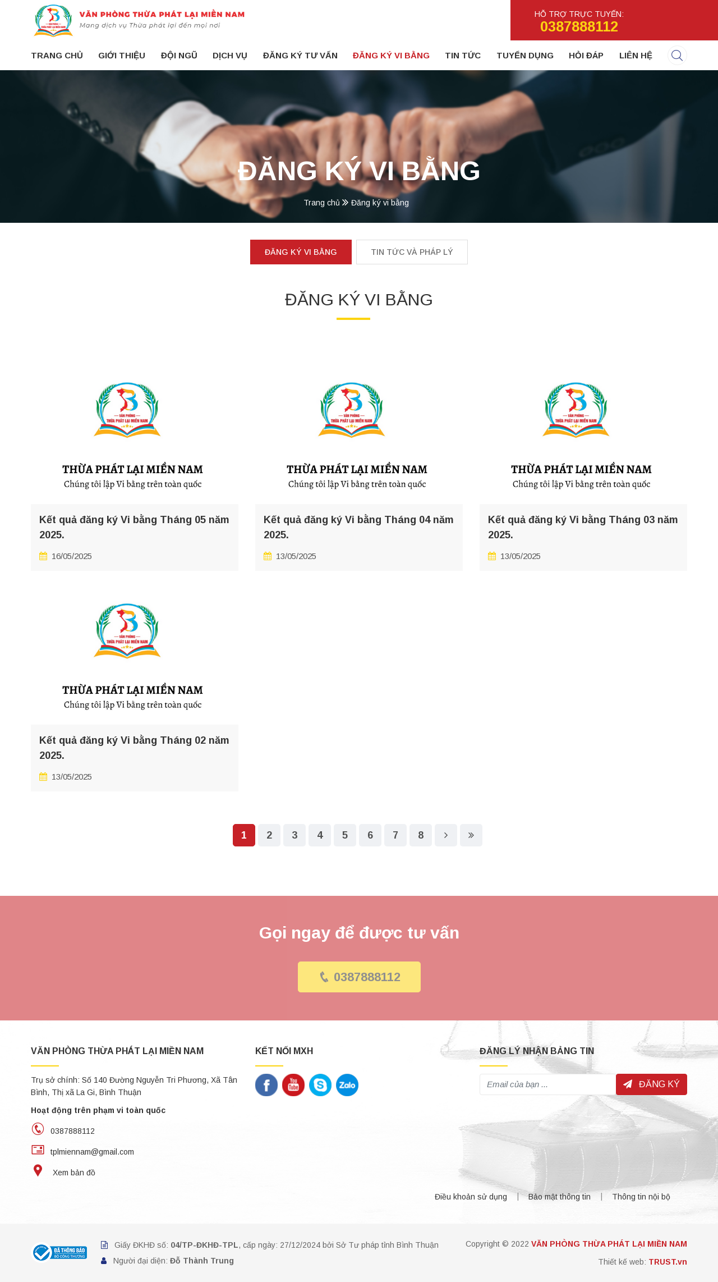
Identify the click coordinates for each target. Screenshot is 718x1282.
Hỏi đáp (586, 55)
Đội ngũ (179, 55)
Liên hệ (635, 55)
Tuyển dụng (525, 55)
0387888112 (359, 977)
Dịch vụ (230, 55)
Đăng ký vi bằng (391, 55)
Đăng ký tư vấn (300, 55)
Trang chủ (57, 55)
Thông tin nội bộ (641, 1196)
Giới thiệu (121, 55)
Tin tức (463, 55)
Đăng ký (651, 1084)
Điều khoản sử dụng (471, 1196)
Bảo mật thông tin (559, 1196)
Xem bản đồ (63, 1172)
